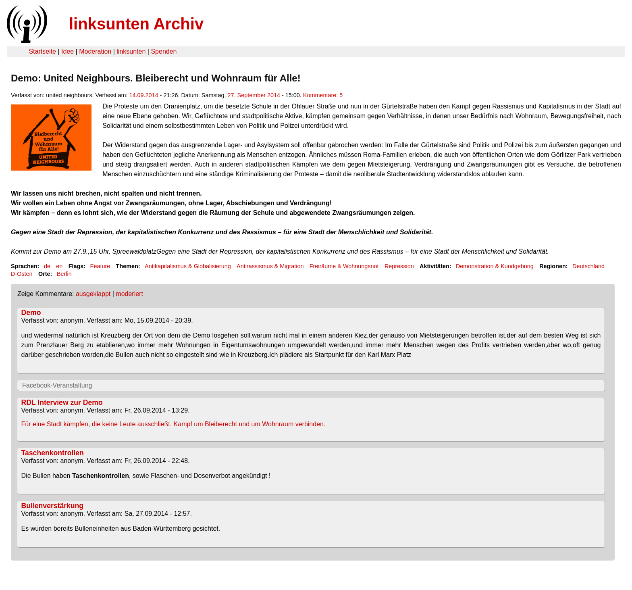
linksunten (131, 51)
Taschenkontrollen (52, 453)
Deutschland (588, 266)
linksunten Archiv (136, 24)
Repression (399, 266)
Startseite (42, 51)
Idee (67, 51)
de (47, 266)
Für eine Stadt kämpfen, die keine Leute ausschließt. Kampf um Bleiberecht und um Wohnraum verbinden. (173, 424)
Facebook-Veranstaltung (57, 385)
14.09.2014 (143, 95)
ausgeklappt (93, 293)
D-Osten (22, 274)
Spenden (164, 51)
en (59, 266)
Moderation (95, 51)
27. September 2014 (254, 95)
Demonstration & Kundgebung (495, 266)
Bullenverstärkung (52, 506)
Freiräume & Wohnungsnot (344, 266)
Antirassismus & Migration (270, 266)
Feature (100, 266)
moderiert (129, 293)
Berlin (64, 274)
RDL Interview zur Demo (62, 402)
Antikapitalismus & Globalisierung (188, 266)
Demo (31, 313)
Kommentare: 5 (323, 95)
